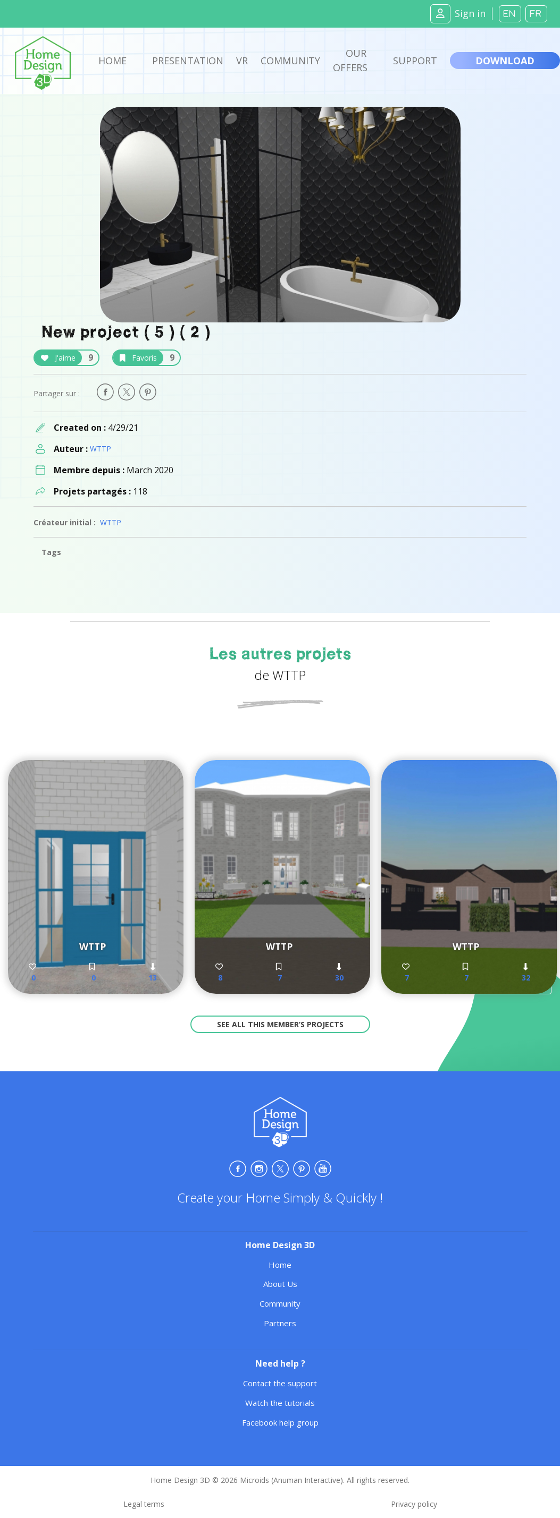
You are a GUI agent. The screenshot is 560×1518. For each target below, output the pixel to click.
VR (242, 60)
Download (504, 60)
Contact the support (280, 1383)
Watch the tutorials (280, 1402)
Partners (280, 1323)
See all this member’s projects (280, 1024)
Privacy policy (414, 1504)
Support (415, 60)
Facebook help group (280, 1422)
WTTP (100, 449)
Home (112, 60)
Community (290, 60)
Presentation (187, 60)
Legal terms (143, 1504)
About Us (280, 1283)
